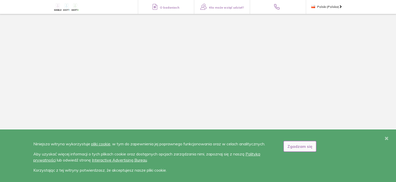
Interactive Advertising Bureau (119, 160)
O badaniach (166, 7)
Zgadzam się (299, 146)
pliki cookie (100, 143)
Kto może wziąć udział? (222, 7)
